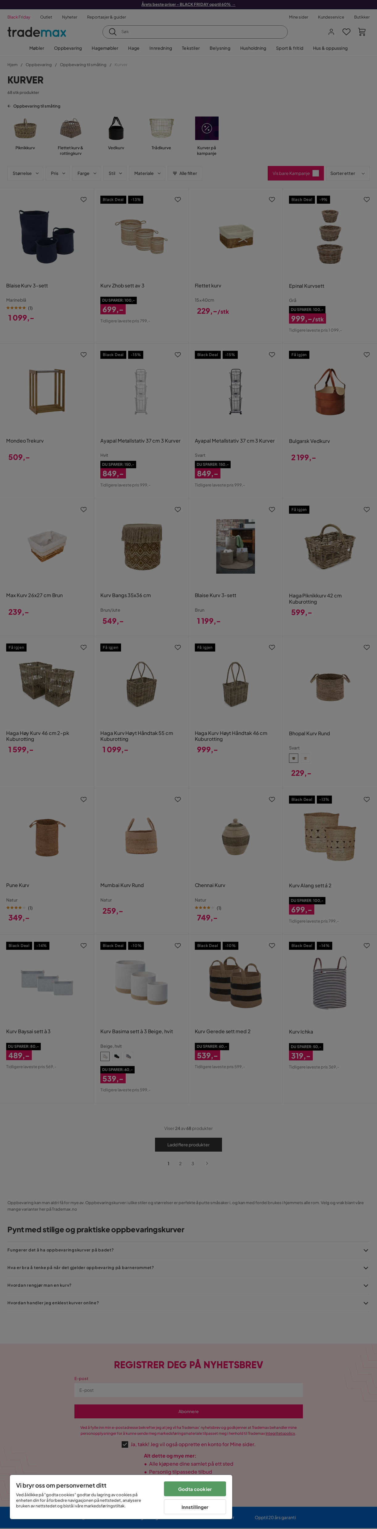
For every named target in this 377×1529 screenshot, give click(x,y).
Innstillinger (195, 1507)
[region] (121, 1497)
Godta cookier (195, 1489)
